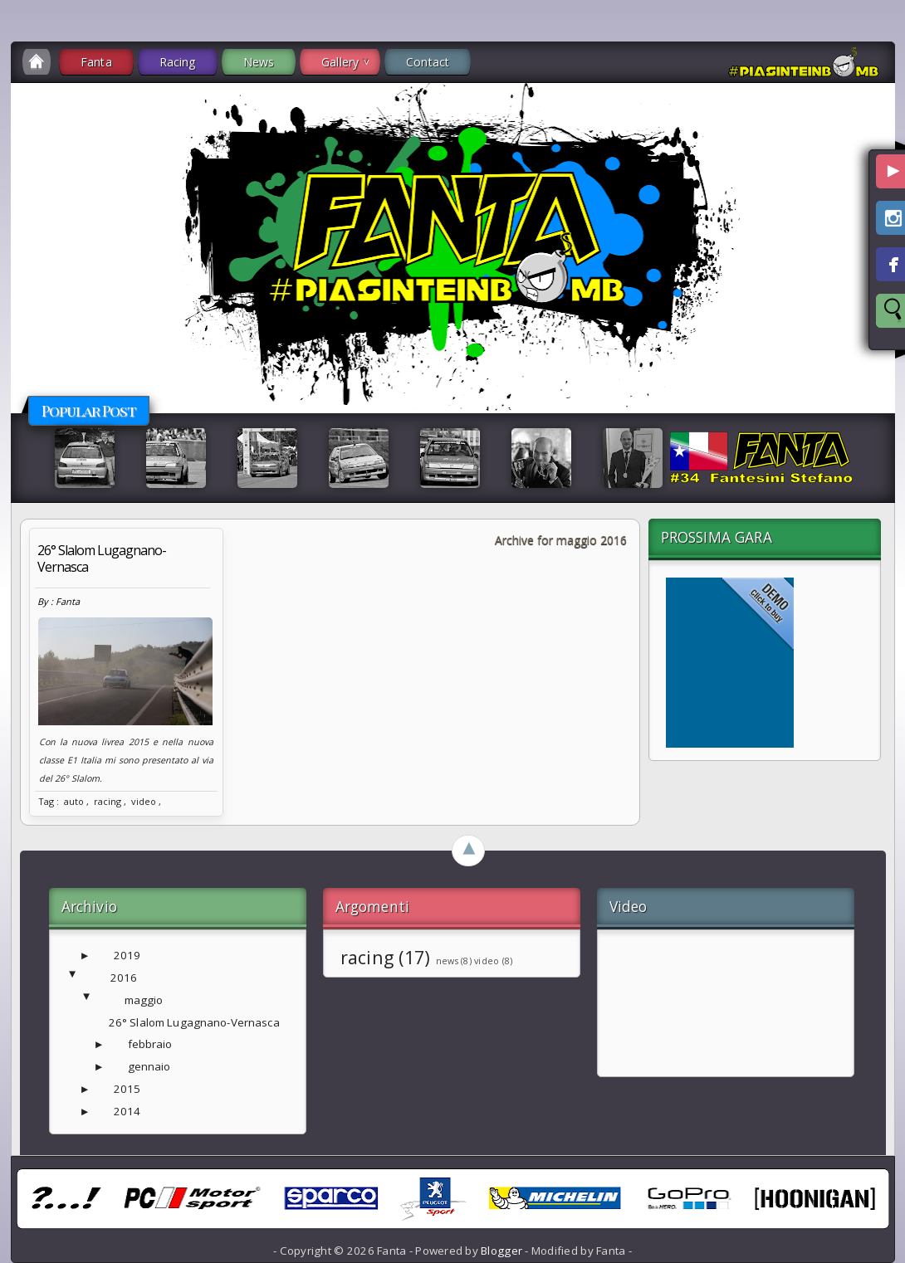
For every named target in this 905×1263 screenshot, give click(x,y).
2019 (127, 955)
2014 (127, 1111)
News (259, 62)
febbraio (150, 1043)
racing (107, 801)
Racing (177, 62)
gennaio (149, 1066)
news (447, 961)
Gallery (340, 62)
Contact (427, 62)
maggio (144, 999)
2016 (124, 977)
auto (74, 801)
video (143, 801)
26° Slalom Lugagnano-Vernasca (101, 558)
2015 (127, 1088)
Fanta (96, 62)
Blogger (501, 1250)
